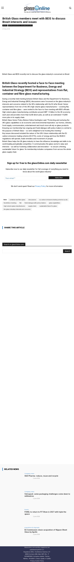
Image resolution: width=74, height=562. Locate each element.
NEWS (4, 25)
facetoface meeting (10, 203)
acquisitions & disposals (32, 527)
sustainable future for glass (48, 206)
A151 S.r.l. (41, 549)
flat (20, 203)
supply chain (32, 206)
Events (27, 509)
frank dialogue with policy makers (35, 203)
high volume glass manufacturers (14, 206)
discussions (32, 200)
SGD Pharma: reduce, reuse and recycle (41, 476)
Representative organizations (20, 25)
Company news (29, 473)
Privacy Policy (40, 186)
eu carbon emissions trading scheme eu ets (53, 200)
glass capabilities (54, 203)
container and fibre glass (17, 200)
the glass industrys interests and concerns (17, 209)
